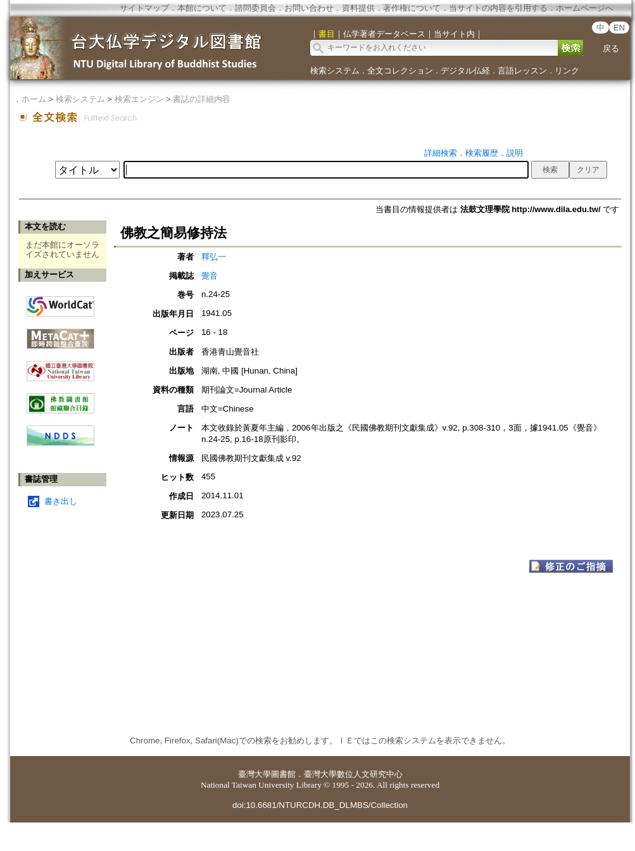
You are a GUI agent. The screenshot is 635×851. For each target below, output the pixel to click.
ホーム (34, 99)
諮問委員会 (255, 8)
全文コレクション (400, 70)
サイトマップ (144, 8)
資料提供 (358, 8)
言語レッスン (522, 70)
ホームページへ (584, 8)
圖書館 (283, 774)
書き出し (60, 501)
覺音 (209, 276)
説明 (514, 153)
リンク (567, 70)
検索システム (335, 70)
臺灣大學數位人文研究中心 (353, 774)
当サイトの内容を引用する (498, 8)
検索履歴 (481, 153)
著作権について (412, 8)
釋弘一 (213, 257)
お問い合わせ (309, 8)
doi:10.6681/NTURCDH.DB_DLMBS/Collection (320, 805)
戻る (611, 48)
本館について (202, 8)
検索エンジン (139, 99)
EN (619, 27)
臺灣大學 (254, 774)
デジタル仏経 (465, 70)
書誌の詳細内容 (201, 99)
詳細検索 (440, 153)
